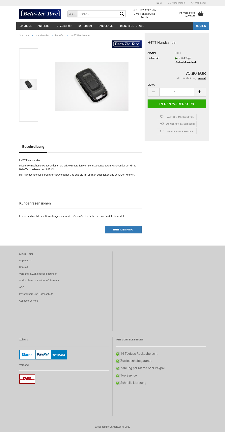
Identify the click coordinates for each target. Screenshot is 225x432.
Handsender (106, 25)
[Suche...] (72, 13)
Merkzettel (198, 3)
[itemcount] (176, 92)
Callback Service (28, 300)
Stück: (151, 84)
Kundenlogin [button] (176, 3)
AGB (21, 287)
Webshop (100, 426)
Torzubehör (63, 25)
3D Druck (26, 25)
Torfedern (84, 25)
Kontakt (23, 267)
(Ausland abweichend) (186, 62)
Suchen (201, 25)
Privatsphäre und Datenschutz (36, 293)
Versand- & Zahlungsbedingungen (38, 273)
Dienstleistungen (132, 25)
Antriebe (43, 25)
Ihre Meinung (123, 229)
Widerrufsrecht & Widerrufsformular (39, 280)
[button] (159, 3)
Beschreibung (33, 146)
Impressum (25, 260)
